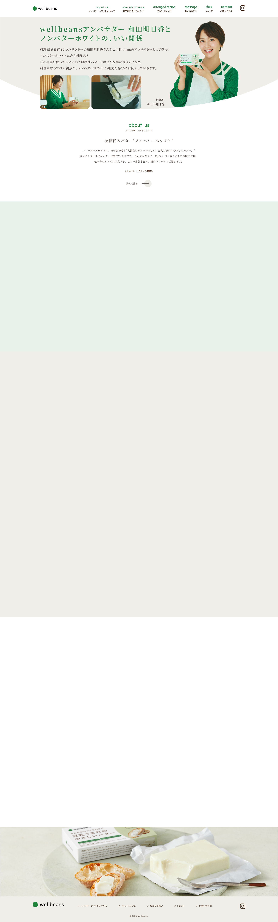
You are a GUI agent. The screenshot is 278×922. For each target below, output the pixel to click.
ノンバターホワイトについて (94, 905)
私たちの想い (156, 905)
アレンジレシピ (128, 905)
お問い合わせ (205, 905)
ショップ (181, 905)
